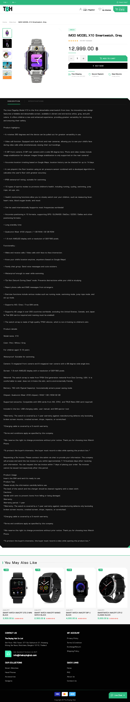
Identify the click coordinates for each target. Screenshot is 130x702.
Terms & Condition (74, 644)
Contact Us (108, 17)
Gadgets (8, 680)
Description (14, 101)
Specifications (36, 101)
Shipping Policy (73, 652)
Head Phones (10, 672)
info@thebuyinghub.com (25, 655)
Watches (12, 22)
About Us (95, 17)
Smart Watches (11, 668)
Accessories (10, 676)
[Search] (72, 9)
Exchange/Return (74, 648)
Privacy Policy (72, 640)
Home (84, 17)
